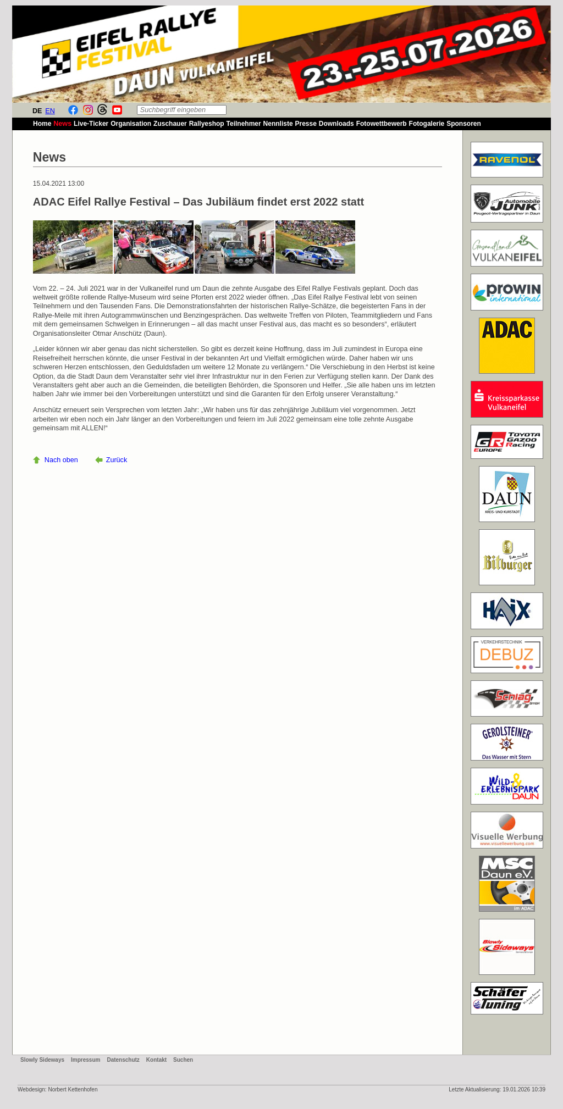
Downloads (336, 123)
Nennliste (278, 123)
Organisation (131, 123)
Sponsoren (463, 123)
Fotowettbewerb (381, 123)
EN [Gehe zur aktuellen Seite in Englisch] (50, 111)
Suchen (183, 1060)
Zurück (117, 460)
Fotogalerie (427, 123)
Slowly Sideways (42, 1060)
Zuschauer (170, 123)
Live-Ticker (91, 123)
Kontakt (156, 1060)
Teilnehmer (244, 123)
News (62, 123)
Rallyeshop (206, 123)
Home (42, 123)
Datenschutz (123, 1060)
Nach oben (61, 460)
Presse (306, 123)
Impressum (85, 1060)
